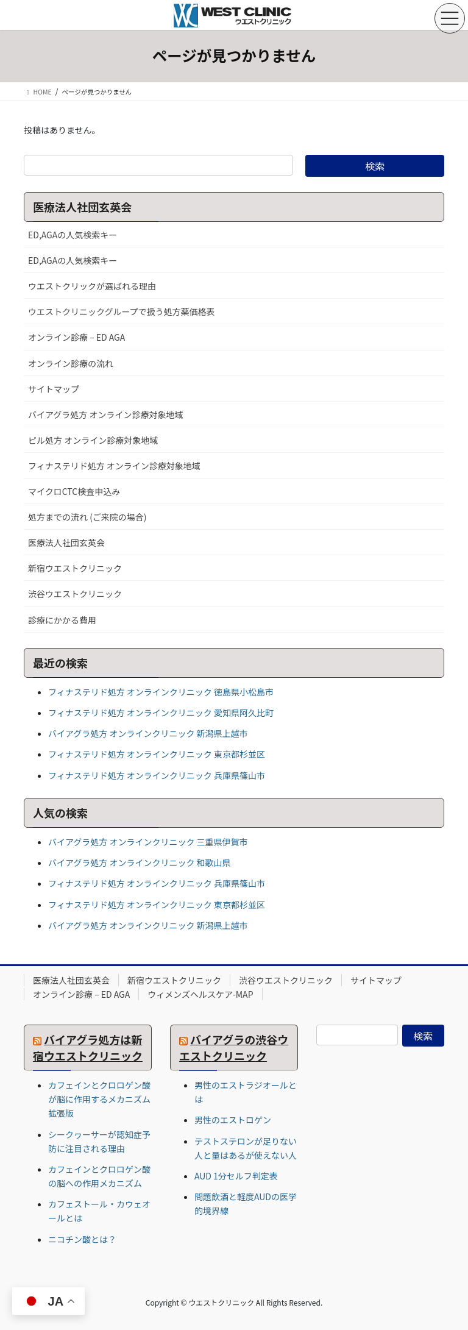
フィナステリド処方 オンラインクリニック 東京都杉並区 (156, 754)
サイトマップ (53, 389)
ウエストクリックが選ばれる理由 (92, 286)
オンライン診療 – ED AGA (76, 337)
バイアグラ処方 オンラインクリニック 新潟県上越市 (148, 733)
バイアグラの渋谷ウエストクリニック (233, 1047)
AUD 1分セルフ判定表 (236, 1176)
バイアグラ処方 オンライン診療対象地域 (105, 414)
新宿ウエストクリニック (75, 568)
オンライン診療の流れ (70, 363)
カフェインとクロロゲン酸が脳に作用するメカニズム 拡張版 (99, 1099)
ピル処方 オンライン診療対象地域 (93, 440)
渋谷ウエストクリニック (75, 594)
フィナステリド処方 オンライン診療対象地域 (114, 466)
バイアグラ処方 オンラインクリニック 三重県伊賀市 (148, 842)
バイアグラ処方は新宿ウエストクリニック (88, 1047)
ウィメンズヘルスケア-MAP (200, 994)
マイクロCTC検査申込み (74, 491)
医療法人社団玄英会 (66, 542)
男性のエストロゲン (232, 1120)
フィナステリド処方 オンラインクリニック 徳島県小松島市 (161, 692)
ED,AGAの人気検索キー (72, 235)
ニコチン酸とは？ (82, 1239)
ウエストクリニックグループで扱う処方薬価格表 (121, 311)
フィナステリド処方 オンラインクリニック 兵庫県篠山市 (156, 775)
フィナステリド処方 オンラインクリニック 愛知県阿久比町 (161, 712)
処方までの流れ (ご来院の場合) (87, 517)
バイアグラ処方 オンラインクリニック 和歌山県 (139, 862)
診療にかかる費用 (62, 620)
